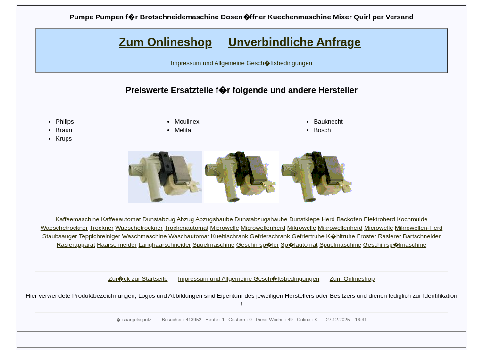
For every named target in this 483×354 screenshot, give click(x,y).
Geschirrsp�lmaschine (394, 244)
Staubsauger (59, 236)
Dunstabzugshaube (260, 219)
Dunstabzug (158, 219)
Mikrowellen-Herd (418, 227)
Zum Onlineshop (352, 278)
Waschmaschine (144, 236)
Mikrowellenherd (340, 227)
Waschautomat (188, 236)
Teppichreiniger (99, 236)
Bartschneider (422, 236)
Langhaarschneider (164, 244)
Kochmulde (412, 219)
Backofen (349, 219)
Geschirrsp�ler (257, 244)
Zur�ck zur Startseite (138, 278)
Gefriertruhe (307, 236)
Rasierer (389, 236)
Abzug (185, 219)
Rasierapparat (76, 244)
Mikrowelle (301, 227)
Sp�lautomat (299, 244)
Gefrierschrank (270, 236)
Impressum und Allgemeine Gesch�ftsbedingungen (248, 278)
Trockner (102, 227)
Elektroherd (379, 219)
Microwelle (224, 227)
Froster (366, 236)
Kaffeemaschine (78, 219)
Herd (328, 219)
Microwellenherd (263, 227)
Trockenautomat (186, 227)
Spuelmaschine (213, 244)
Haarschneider (117, 244)
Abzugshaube (214, 219)
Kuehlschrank (229, 236)
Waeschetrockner (64, 227)
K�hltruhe (340, 236)
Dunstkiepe (304, 219)
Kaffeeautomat (121, 219)
